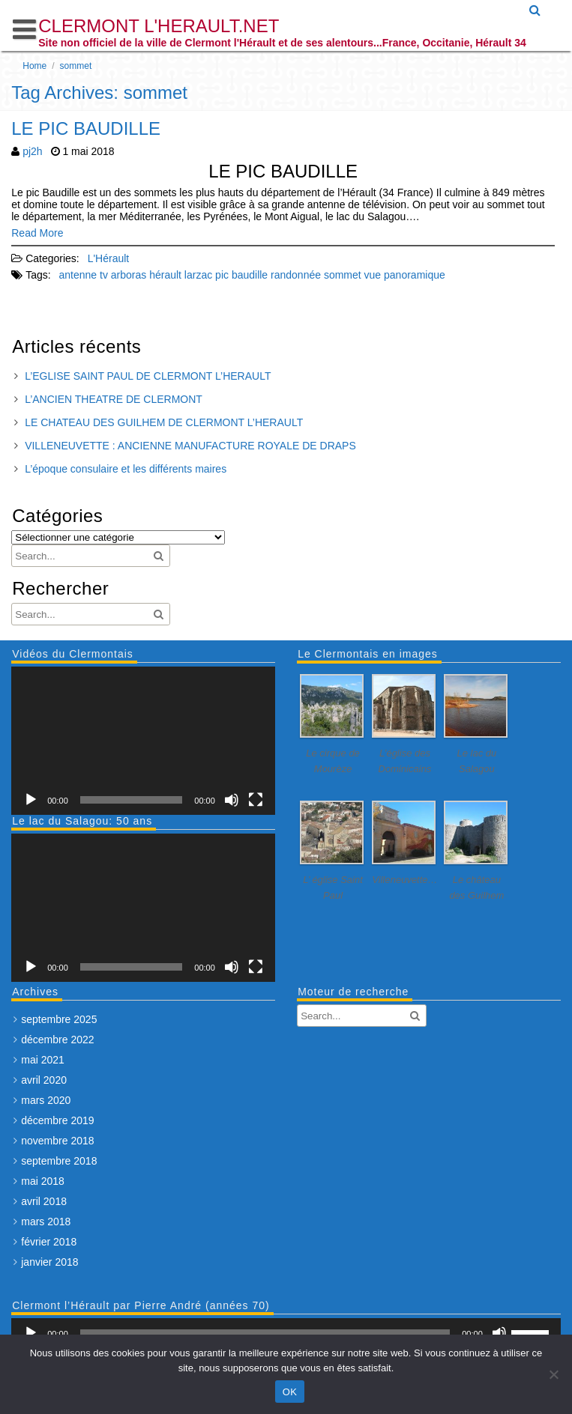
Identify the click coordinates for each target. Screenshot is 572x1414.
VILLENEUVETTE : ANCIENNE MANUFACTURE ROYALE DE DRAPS (190, 446)
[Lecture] (30, 799)
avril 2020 (44, 1080)
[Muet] (231, 799)
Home (34, 66)
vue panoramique (404, 275)
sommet (342, 275)
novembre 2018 (57, 1141)
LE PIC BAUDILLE (85, 128)
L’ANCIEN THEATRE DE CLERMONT (113, 399)
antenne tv (83, 275)
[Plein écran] (255, 799)
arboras (128, 275)
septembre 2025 (59, 1019)
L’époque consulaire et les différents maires (125, 469)
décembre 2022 (57, 1040)
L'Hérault (109, 258)
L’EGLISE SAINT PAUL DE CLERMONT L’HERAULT (148, 376)
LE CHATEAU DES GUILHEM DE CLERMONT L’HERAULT (164, 422)
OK (290, 1392)
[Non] (553, 1374)
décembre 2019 (57, 1120)
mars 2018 (45, 1222)
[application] (143, 741)
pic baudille (241, 275)
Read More (37, 233)
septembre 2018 (59, 1161)
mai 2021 (42, 1060)
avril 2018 (44, 1201)
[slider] (265, 1333)
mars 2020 (45, 1100)
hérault (165, 275)
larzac (198, 275)
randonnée (296, 275)
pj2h (32, 151)
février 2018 (48, 1242)
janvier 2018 (49, 1262)
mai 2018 (42, 1181)
